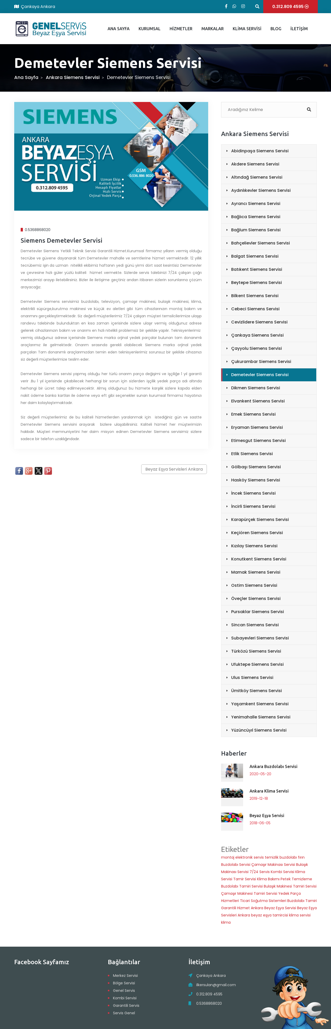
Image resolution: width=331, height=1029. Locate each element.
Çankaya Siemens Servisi (257, 335)
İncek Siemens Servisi (253, 493)
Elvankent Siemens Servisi (258, 401)
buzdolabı (288, 857)
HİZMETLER (181, 28)
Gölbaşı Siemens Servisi (256, 467)
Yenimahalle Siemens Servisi (260, 717)
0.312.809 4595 (209, 994)
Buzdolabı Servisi (235, 864)
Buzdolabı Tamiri (302, 900)
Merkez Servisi (125, 975)
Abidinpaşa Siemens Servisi (260, 151)
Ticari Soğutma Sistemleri (263, 900)
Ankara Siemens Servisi (73, 77)
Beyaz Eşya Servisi (267, 815)
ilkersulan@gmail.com (216, 984)
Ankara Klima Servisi (269, 791)
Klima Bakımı (268, 879)
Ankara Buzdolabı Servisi (273, 766)
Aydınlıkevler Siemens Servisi (261, 190)
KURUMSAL (150, 28)
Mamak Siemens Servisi (255, 572)
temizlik (272, 857)
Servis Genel (124, 1013)
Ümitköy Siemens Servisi (256, 691)
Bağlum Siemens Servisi (256, 230)
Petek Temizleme (296, 879)
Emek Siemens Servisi (253, 414)
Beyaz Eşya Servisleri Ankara (174, 469)
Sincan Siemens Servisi (255, 625)
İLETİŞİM (299, 28)
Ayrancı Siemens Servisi (255, 204)
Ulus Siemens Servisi (252, 677)
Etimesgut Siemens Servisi (258, 441)
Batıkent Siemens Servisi (256, 269)
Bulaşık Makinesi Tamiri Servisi (290, 886)
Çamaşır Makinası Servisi (273, 864)
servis (259, 857)
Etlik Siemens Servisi (252, 454)
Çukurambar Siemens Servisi (261, 362)
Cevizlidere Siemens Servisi (259, 322)
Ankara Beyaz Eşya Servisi (273, 908)
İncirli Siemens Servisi (253, 506)
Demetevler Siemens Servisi (260, 375)
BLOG (275, 28)
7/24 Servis (260, 871)
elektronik (244, 857)
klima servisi (300, 915)
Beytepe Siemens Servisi (256, 283)
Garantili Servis (126, 1005)
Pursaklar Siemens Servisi (257, 612)
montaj (227, 857)
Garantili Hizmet (235, 908)
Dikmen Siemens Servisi (255, 388)
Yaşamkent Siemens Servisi (260, 704)
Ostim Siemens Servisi (254, 585)
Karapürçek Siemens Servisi (260, 520)
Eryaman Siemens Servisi (257, 427)
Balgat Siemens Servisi (255, 256)
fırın (301, 857)
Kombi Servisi (282, 871)
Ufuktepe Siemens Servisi (257, 664)
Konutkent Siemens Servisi (258, 559)
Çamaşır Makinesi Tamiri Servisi (249, 893)
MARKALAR (212, 28)
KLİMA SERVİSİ (247, 28)
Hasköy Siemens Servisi (255, 480)
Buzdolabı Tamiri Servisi (242, 886)
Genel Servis (124, 990)
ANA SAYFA (119, 28)
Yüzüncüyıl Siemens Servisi (259, 730)
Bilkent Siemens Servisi (255, 296)
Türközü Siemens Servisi (256, 651)
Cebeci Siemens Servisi (255, 309)
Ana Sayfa (26, 77)
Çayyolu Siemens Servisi (256, 348)
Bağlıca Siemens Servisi (255, 217)
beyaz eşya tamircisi (270, 915)
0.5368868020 (209, 1003)
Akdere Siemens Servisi (255, 164)
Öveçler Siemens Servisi (256, 598)
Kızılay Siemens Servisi (254, 546)
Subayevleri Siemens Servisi (260, 638)
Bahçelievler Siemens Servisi (260, 243)
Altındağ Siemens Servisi (256, 177)
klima (226, 922)
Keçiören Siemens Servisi (257, 533)
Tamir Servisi (244, 879)
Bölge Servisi (124, 983)
